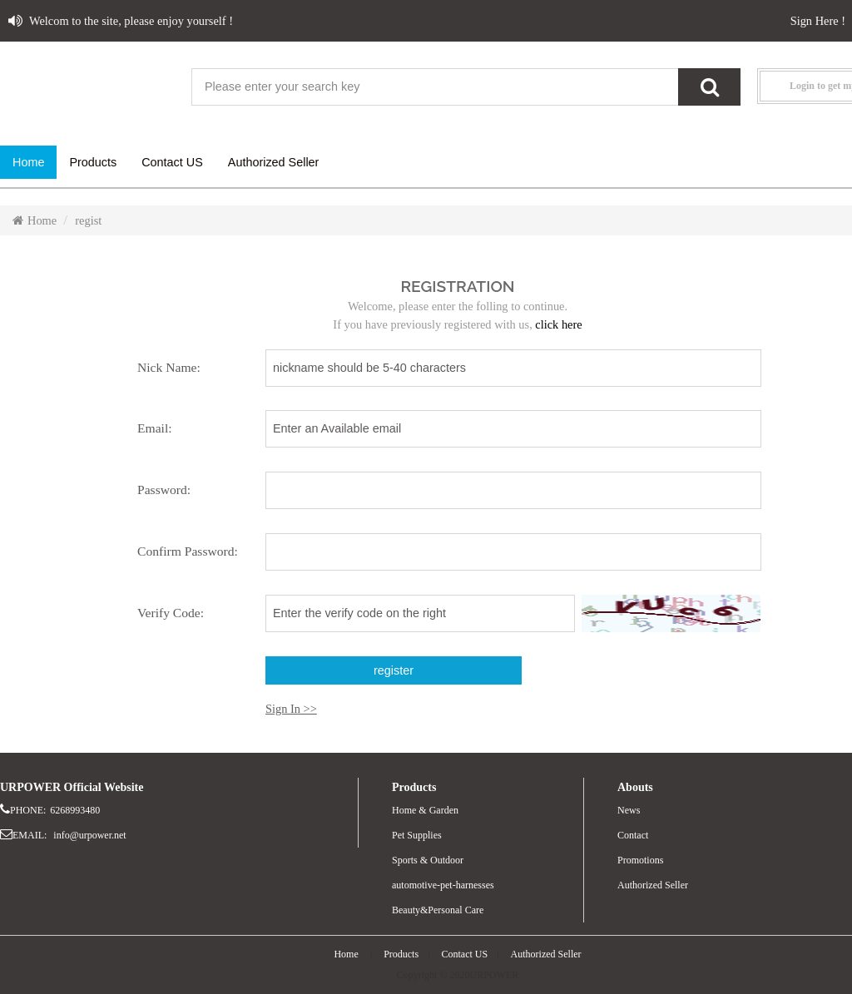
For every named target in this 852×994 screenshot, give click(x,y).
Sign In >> (291, 708)
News (628, 810)
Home (34, 220)
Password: (164, 489)
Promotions (640, 860)
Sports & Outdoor (427, 860)
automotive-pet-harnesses (443, 885)
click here (558, 324)
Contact (632, 835)
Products (401, 954)
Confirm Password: (187, 551)
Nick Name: (169, 367)
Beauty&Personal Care (437, 910)
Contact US (465, 954)
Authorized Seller (652, 885)
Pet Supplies (417, 835)
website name (91, 87)
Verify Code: (170, 613)
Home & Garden (425, 810)
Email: (154, 428)
